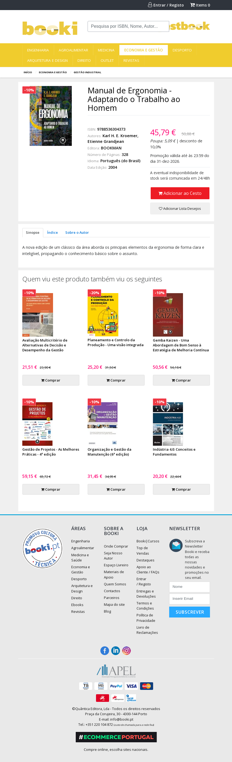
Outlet (107, 60)
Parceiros (111, 597)
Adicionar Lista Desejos (180, 208)
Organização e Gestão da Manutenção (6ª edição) (109, 452)
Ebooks (77, 604)
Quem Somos (115, 584)
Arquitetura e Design (47, 60)
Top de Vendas (143, 550)
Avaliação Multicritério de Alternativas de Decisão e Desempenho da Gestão (44, 345)
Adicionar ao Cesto (180, 193)
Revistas (131, 60)
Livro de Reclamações (147, 630)
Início (28, 72)
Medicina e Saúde (80, 557)
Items (200, 5)
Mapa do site (114, 604)
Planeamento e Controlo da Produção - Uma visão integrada (116, 342)
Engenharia (38, 50)
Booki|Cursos (148, 541)
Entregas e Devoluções (146, 594)
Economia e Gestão (143, 50)
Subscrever (190, 612)
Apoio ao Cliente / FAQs (148, 569)
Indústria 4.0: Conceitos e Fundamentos (174, 452)
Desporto (182, 50)
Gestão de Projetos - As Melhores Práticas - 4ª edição (50, 452)
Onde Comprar (116, 546)
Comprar (50, 380)
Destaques (145, 560)
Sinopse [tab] (32, 232)
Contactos (112, 590)
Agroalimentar (73, 50)
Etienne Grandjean (106, 141)
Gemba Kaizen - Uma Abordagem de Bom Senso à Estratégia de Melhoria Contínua (181, 345)
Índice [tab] (52, 232)
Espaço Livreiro (116, 565)
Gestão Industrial (87, 72)
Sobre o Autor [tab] (77, 232)
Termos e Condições (145, 606)
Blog (107, 611)
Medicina (106, 50)
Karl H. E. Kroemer (120, 135)
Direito (84, 60)
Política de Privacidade (146, 618)
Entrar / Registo (166, 5)
